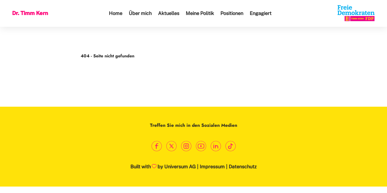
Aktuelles (168, 13)
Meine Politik (200, 13)
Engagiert (260, 13)
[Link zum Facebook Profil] (156, 146)
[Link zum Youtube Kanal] (201, 146)
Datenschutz (243, 166)
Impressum (212, 166)
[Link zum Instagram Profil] (186, 146)
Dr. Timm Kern (30, 13)
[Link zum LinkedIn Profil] (216, 146)
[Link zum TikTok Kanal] (230, 146)
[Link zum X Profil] (171, 146)
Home (115, 13)
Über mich (140, 13)
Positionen (231, 13)
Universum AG (180, 166)
